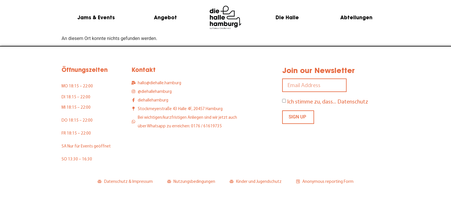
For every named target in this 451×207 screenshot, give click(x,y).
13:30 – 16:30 (80, 159)
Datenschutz (352, 101)
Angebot (165, 17)
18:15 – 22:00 (81, 86)
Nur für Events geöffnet (89, 146)
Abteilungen (356, 17)
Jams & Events (96, 17)
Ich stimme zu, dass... (327, 101)
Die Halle (287, 17)
